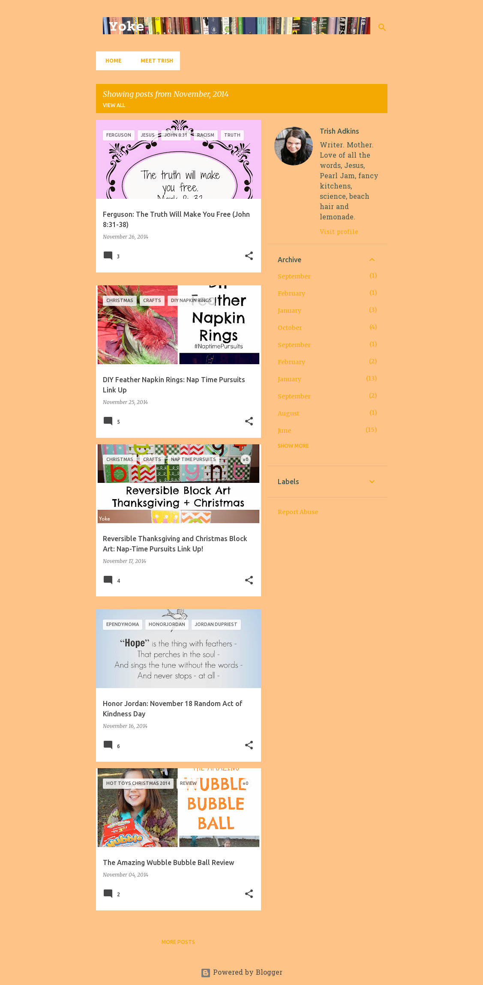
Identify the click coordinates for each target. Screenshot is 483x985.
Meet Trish (154, 60)
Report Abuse (298, 512)
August (288, 413)
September (294, 276)
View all (114, 105)
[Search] (382, 27)
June (284, 430)
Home (111, 60)
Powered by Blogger (241, 973)
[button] (249, 256)
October (290, 328)
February (291, 293)
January (289, 310)
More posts (178, 942)
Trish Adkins (339, 131)
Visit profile (339, 232)
